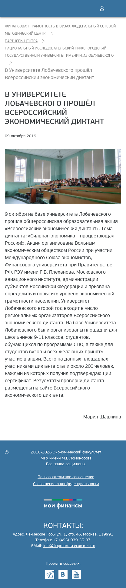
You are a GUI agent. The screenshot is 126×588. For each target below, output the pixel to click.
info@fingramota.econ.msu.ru (69, 545)
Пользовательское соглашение (66, 477)
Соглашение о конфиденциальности (66, 484)
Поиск (89, 8)
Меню (114, 8)
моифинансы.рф (63, 504)
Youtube (76, 574)
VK (63, 574)
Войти (102, 8)
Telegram (49, 574)
